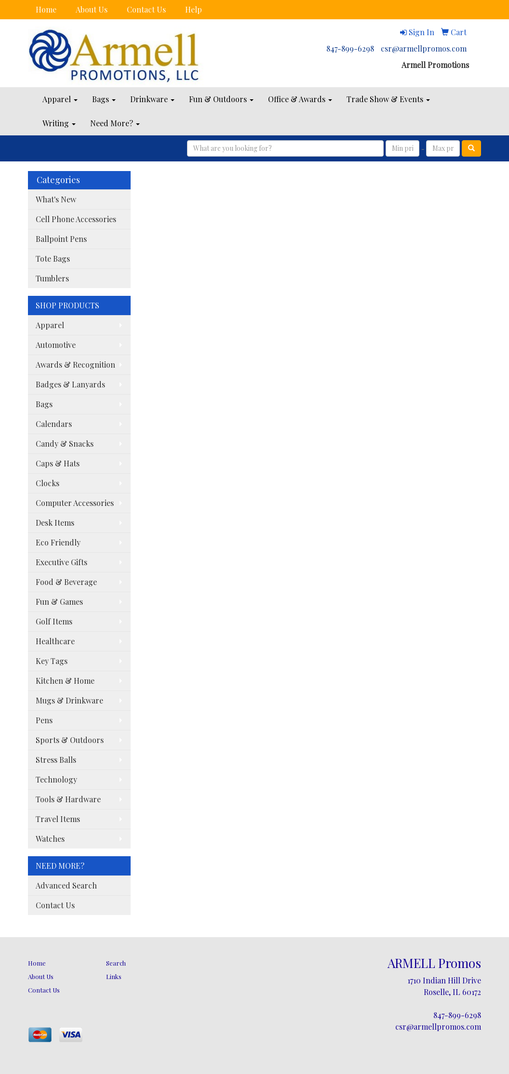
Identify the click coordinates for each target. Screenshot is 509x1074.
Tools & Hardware (68, 799)
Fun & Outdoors (221, 99)
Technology (56, 779)
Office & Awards (300, 99)
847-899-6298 (350, 48)
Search (116, 963)
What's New (56, 199)
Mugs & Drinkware (69, 700)
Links (113, 976)
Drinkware (152, 99)
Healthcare (55, 641)
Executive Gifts (61, 562)
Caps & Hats (58, 463)
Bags (104, 99)
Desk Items (55, 522)
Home (46, 9)
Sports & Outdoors (70, 740)
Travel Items (58, 819)
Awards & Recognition (75, 364)
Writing (59, 123)
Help (193, 9)
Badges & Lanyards (70, 384)
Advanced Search (66, 885)
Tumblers (52, 278)
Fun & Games (59, 602)
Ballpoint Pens (61, 239)
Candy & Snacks (65, 443)
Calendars (54, 424)
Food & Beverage (66, 582)
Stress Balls (56, 760)
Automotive (56, 345)
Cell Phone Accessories (76, 219)
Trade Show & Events (388, 99)
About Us (91, 9)
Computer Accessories (75, 503)
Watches (50, 839)
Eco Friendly (58, 542)
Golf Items (54, 621)
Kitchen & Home (65, 681)
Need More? (115, 123)
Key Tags (51, 661)
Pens (44, 720)
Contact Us (146, 9)
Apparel (60, 99)
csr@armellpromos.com (424, 48)
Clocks (47, 483)
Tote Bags (53, 258)
